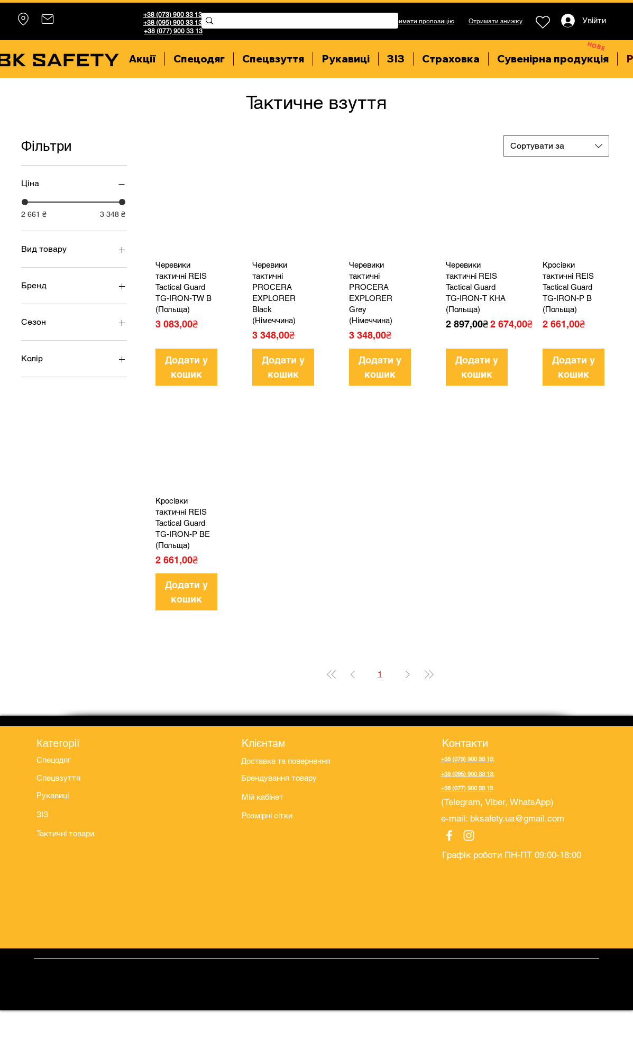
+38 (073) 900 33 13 (172, 15)
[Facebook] (449, 835)
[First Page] (331, 674)
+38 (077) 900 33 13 (173, 31)
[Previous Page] (352, 674)
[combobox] (556, 146)
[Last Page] (429, 674)
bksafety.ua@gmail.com (517, 818)
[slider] (25, 202)
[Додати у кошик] (186, 367)
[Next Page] (407, 674)
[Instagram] (469, 835)
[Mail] (47, 19)
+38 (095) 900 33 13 (172, 22)
